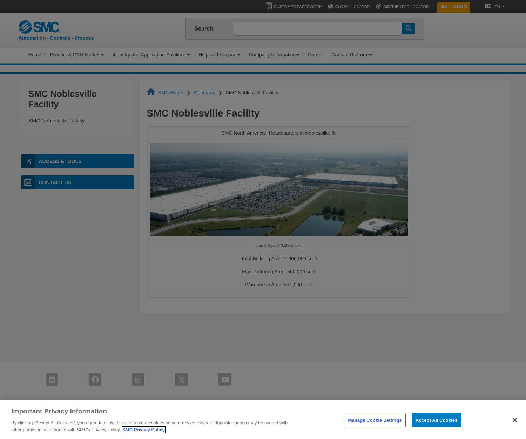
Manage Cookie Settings (375, 424)
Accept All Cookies (437, 424)
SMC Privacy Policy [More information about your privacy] (143, 434)
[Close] (514, 424)
